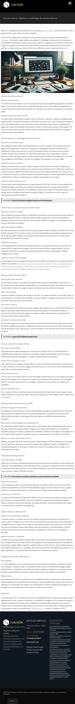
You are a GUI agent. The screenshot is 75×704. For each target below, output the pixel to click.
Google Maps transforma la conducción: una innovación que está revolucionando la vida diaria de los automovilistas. (60, 650)
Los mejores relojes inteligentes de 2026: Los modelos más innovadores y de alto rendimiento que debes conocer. (60, 641)
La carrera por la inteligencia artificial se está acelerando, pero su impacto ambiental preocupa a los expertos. (60, 662)
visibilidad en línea (38, 608)
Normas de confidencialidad (12, 644)
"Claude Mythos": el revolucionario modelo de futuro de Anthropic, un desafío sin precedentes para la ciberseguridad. (60, 656)
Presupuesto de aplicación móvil (14, 639)
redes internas (49, 31)
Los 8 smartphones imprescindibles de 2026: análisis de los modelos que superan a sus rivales (60, 628)
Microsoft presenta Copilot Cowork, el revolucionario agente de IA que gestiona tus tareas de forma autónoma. (60, 667)
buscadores (5, 40)
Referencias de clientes (10, 636)
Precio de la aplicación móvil (12, 641)
